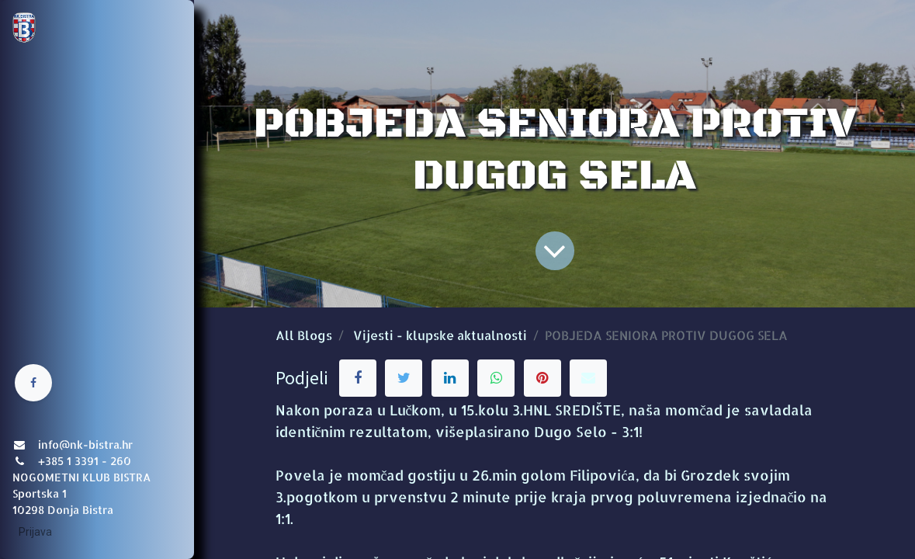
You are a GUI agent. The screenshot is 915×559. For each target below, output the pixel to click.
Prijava (35, 532)
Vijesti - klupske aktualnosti (440, 335)
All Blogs (304, 335)
